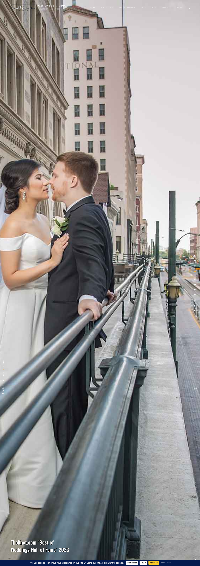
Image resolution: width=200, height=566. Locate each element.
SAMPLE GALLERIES (127, 7)
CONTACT (166, 7)
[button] (194, 45)
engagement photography (99, 321)
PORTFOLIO (107, 7)
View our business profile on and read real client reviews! (100, 435)
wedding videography (72, 306)
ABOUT (180, 7)
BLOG (154, 7)
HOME (92, 7)
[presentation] (189, 138)
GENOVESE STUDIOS (53, 6)
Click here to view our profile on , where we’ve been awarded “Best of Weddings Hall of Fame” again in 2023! (100, 427)
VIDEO (143, 7)
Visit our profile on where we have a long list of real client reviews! (100, 443)
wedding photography (42, 306)
